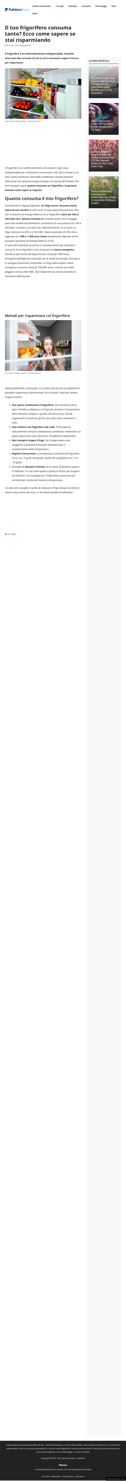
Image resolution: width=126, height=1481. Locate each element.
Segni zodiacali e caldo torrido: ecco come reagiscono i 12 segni (102, 125)
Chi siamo (46, 1476)
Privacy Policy (68, 1476)
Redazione (56, 1476)
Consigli (59, 6)
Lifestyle (72, 6)
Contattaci (80, 1458)
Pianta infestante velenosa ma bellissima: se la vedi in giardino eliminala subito (103, 197)
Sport (35, 13)
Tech (113, 6)
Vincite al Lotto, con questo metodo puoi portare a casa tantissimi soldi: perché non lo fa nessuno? (103, 86)
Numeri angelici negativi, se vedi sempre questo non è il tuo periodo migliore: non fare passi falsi (103, 159)
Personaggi (101, 6)
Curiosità (86, 6)
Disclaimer (79, 1476)
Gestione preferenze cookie (116, 1479)
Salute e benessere (41, 6)
